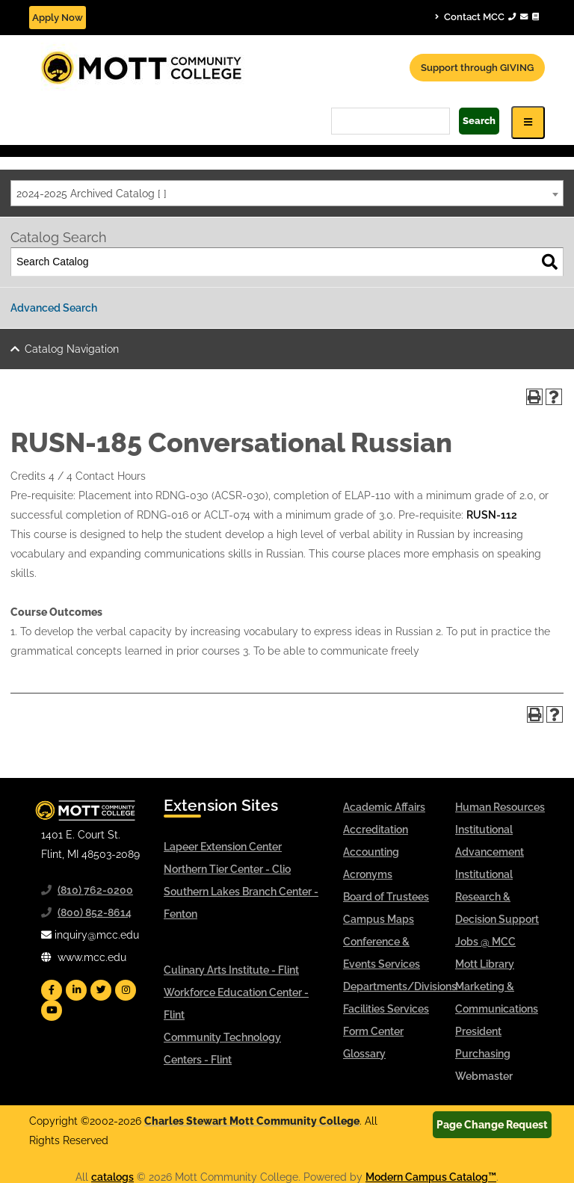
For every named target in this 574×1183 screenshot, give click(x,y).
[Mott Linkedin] (76, 990)
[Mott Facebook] (51, 990)
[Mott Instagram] (125, 990)
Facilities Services (386, 1009)
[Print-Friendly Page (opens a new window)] (534, 397)
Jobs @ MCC (485, 942)
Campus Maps (378, 919)
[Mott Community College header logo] (197, 66)
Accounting (371, 852)
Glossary (364, 1054)
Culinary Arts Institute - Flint (231, 970)
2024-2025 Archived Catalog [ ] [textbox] (91, 194)
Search (479, 120)
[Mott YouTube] (51, 1010)
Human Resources (500, 807)
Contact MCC (487, 16)
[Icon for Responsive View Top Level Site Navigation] (528, 122)
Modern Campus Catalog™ (430, 1177)
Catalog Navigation (72, 349)
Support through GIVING (477, 67)
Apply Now (57, 17)
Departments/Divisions (400, 986)
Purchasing (482, 1054)
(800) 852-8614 (95, 912)
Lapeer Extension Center (223, 847)
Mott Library (484, 964)
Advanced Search (53, 308)
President (478, 1031)
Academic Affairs (384, 807)
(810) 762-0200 (95, 890)
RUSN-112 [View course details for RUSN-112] (491, 515)
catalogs (112, 1177)
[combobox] (287, 193)
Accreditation (375, 829)
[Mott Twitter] (100, 990)
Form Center (373, 1031)
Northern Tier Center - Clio (227, 869)
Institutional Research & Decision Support (497, 896)
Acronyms (367, 874)
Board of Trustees (386, 897)
